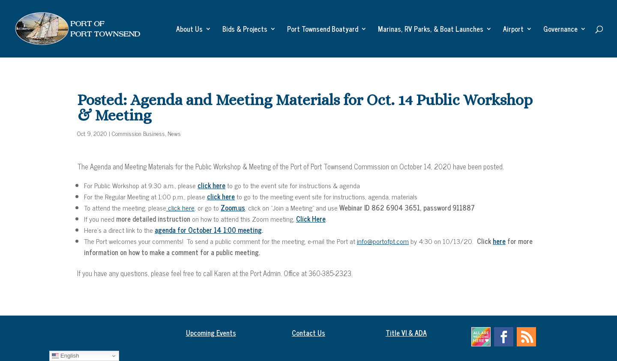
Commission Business (138, 133)
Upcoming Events (211, 332)
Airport (513, 30)
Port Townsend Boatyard (322, 30)
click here (180, 207)
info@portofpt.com (383, 241)
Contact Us (308, 332)
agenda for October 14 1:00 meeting (208, 229)
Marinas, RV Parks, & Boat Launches (430, 30)
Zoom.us (233, 207)
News (174, 133)
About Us (189, 30)
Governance (560, 30)
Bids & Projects (244, 30)
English (65, 355)
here (499, 241)
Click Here (311, 218)
